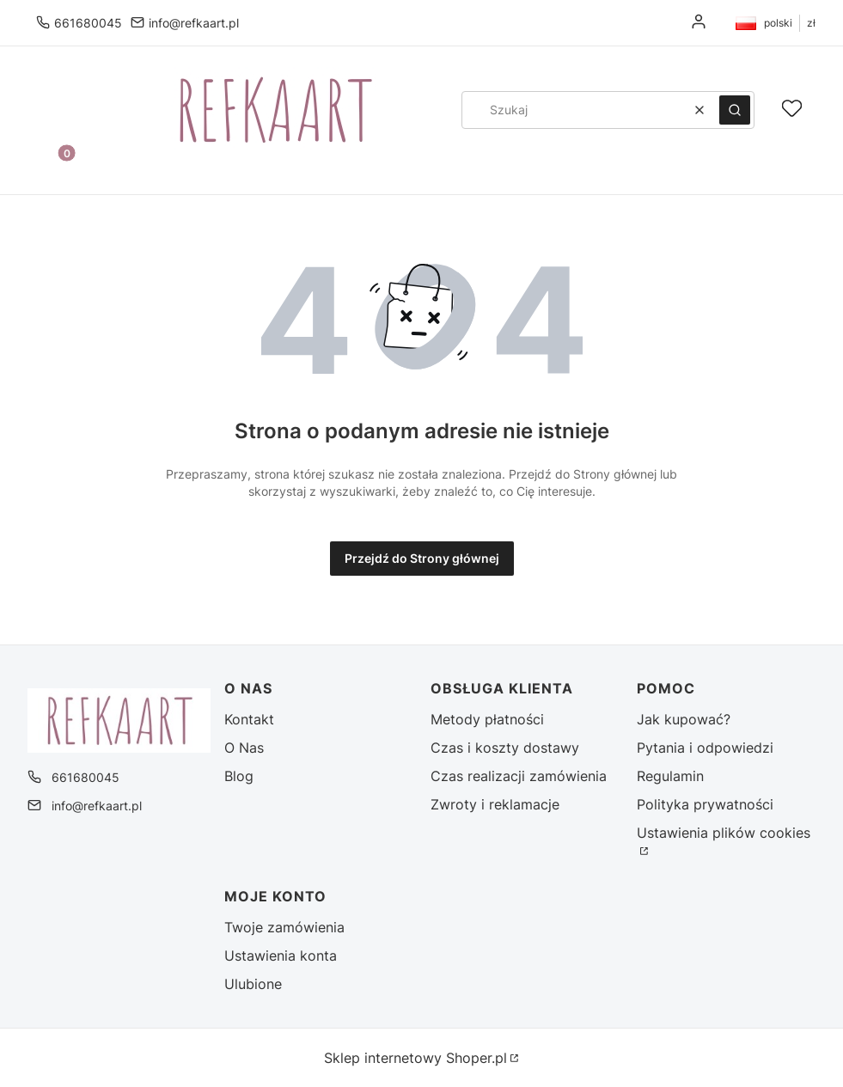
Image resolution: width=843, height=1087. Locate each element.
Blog (239, 776)
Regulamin (670, 776)
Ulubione (253, 983)
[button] (734, 110)
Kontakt (249, 719)
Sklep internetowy (415, 1057)
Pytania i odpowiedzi (705, 747)
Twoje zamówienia (284, 927)
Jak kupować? (683, 719)
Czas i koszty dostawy (505, 747)
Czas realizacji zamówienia (519, 776)
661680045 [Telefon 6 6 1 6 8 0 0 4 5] (88, 22)
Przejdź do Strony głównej (422, 558)
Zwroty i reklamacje (495, 804)
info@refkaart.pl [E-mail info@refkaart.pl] (194, 22)
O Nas (244, 747)
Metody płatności (487, 719)
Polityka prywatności (705, 804)
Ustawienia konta (280, 955)
